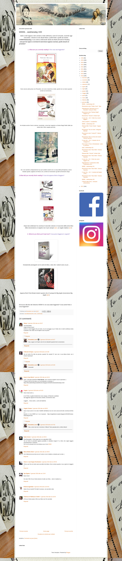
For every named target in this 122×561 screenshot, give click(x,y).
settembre (85, 84)
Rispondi (26, 333)
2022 (82, 67)
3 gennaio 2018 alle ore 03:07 (35, 323)
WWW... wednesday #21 (88, 166)
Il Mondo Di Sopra (28, 352)
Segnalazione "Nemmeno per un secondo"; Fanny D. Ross (90, 109)
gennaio (84, 102)
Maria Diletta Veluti (29, 451)
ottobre (84, 82)
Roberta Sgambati (28, 486)
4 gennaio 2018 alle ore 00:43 (41, 486)
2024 (82, 62)
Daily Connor (27, 437)
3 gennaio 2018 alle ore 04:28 (47, 365)
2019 (82, 73)
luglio (83, 88)
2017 (82, 186)
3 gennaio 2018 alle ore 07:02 (47, 424)
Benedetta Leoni (32, 339)
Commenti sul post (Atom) (30, 538)
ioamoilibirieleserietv (29, 313)
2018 (82, 75)
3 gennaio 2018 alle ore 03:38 (41, 352)
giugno (84, 91)
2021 (82, 69)
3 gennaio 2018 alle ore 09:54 (42, 451)
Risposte (27, 336)
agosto (84, 86)
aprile (83, 95)
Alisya (25, 323)
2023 (82, 64)
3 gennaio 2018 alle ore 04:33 (42, 377)
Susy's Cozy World (29, 377)
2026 (82, 58)
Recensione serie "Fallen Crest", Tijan (91, 106)
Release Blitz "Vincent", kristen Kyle (91, 153)
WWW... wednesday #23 (88, 123)
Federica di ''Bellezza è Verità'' (32, 496)
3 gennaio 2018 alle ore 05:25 (35, 390)
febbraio (84, 100)
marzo (84, 97)
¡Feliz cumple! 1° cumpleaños (89, 121)
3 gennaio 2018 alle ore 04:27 (47, 339)
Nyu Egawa (27, 473)
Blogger (68, 552)
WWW (49, 444)
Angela (25, 390)
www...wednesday (38, 313)
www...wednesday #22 (87, 147)
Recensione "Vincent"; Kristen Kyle (91, 115)
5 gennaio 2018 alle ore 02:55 (48, 496)
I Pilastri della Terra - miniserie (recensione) (89, 182)
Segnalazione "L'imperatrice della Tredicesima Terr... (90, 163)
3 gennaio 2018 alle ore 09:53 (39, 437)
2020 (82, 71)
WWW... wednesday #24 (88, 104)
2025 (82, 60)
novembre (85, 80)
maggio (84, 93)
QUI (56, 228)
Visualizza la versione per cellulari (46, 534)
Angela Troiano (28, 408)
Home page (46, 531)
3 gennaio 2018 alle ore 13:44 (37, 473)
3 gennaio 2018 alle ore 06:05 (40, 408)
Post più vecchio (69, 531)
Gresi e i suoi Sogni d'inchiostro (32, 462)
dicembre (84, 77)
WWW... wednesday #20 (88, 179)
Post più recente (24, 531)
